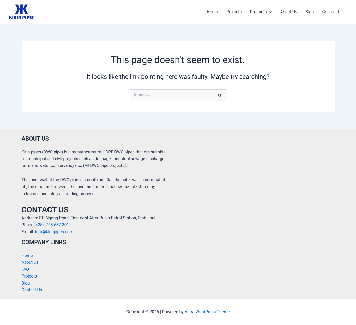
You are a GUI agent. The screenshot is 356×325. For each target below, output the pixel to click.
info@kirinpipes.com (54, 231)
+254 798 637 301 (52, 224)
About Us (288, 11)
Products (261, 12)
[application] (269, 12)
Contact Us (332, 11)
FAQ (25, 269)
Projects (234, 11)
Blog (310, 11)
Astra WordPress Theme (207, 311)
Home (212, 11)
